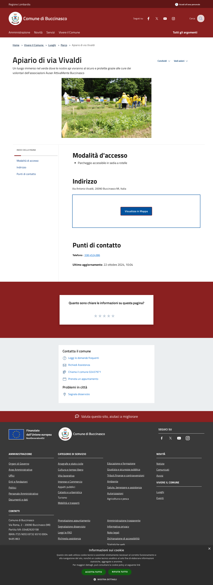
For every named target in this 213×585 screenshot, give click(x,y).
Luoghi (52, 45)
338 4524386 (92, 255)
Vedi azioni (181, 61)
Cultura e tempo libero (70, 470)
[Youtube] (162, 18)
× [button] (209, 549)
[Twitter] (154, 18)
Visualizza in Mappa (136, 211)
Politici (12, 488)
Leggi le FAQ (65, 532)
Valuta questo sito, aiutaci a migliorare (106, 416)
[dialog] (106, 565)
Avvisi (159, 476)
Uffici (11, 476)
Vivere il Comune (34, 45)
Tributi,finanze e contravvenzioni (125, 475)
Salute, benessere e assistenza (124, 487)
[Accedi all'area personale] (187, 4)
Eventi (160, 498)
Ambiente (112, 481)
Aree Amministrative (20, 470)
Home (16, 45)
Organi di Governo (19, 464)
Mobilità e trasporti (69, 503)
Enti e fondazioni (18, 482)
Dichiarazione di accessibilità (123, 538)
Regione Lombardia (19, 4)
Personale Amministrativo (23, 494)
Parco (64, 45)
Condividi (164, 61)
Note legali (113, 532)
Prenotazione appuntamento (74, 520)
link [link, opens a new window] (138, 565)
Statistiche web (116, 544)
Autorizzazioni (115, 493)
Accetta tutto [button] (93, 572)
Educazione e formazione (121, 463)
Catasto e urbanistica (70, 492)
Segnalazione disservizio (71, 526)
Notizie (160, 464)
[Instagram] (170, 18)
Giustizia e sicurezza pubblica (123, 469)
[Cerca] (200, 18)
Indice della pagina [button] (26, 149)
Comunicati (162, 470)
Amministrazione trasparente (123, 520)
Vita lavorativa (66, 476)
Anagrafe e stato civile (70, 464)
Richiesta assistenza (69, 538)
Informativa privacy (118, 526)
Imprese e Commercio (70, 482)
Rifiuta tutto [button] (120, 571)
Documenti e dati (18, 500)
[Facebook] (145, 18)
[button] (106, 579)
